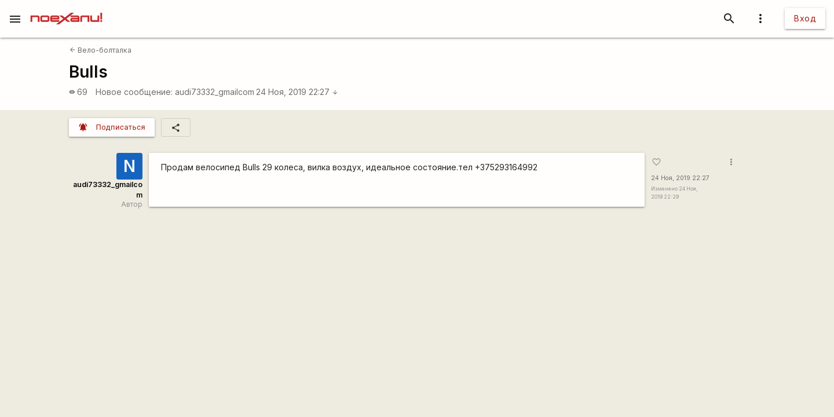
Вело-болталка (100, 50)
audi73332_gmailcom (214, 92)
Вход (805, 18)
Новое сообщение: (134, 92)
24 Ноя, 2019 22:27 (297, 92)
